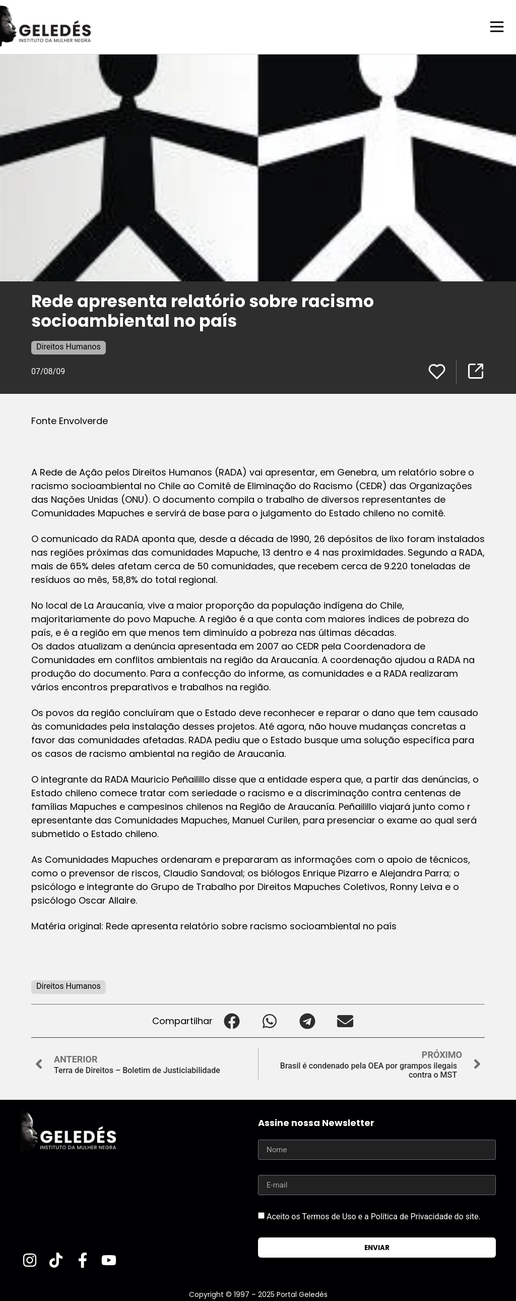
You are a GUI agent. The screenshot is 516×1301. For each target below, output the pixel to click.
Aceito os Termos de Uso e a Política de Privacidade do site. (374, 1216)
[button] (231, 1020)
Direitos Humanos (68, 346)
